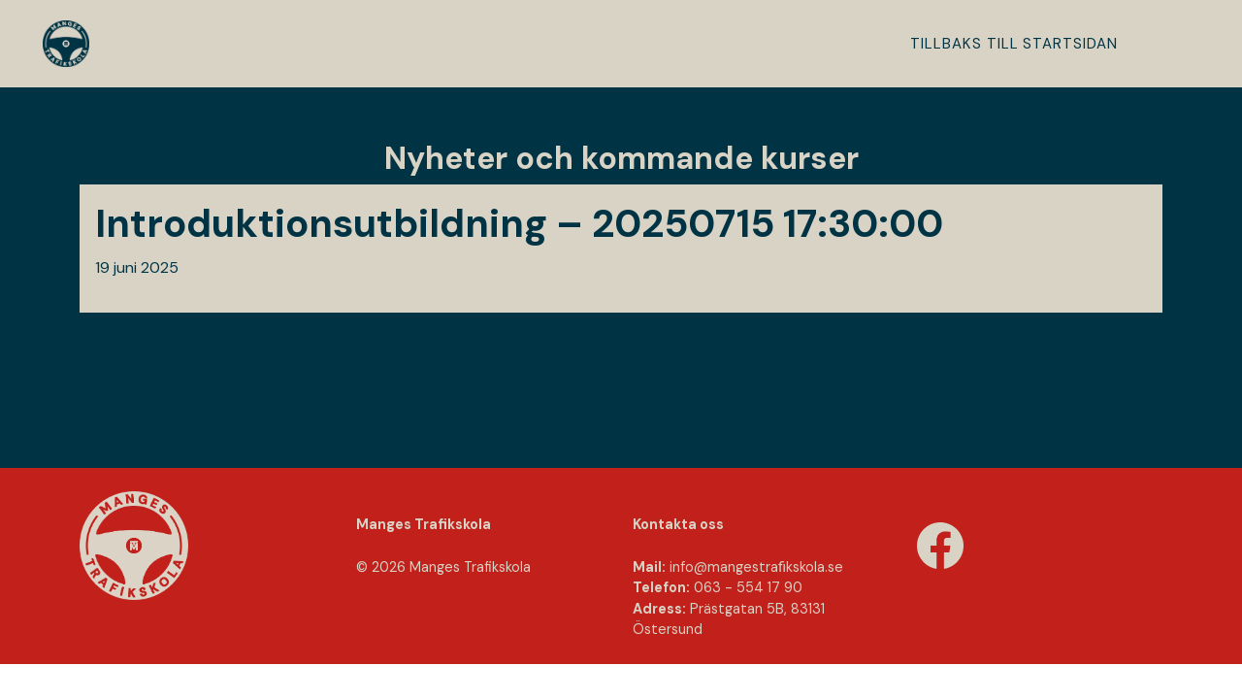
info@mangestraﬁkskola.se (756, 567)
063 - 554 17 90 (748, 587)
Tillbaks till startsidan (1014, 43)
